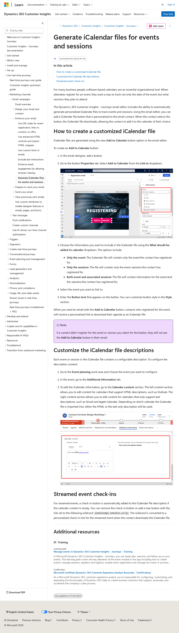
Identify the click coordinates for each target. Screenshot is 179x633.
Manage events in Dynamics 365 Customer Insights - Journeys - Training (93, 551)
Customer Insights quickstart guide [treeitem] (25, 87)
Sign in (171, 4)
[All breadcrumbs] (57, 26)
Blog (47, 620)
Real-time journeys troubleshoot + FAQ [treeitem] (27, 309)
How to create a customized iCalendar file (78, 71)
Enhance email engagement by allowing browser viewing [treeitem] (31, 168)
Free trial (168, 14)
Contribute (62, 620)
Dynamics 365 (70, 25)
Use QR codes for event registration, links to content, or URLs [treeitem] (30, 127)
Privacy (76, 620)
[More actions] (170, 26)
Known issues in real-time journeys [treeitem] (23, 300)
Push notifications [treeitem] (22, 220)
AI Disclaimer (11, 620)
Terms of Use (127, 620)
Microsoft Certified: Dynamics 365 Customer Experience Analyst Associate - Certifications (102, 572)
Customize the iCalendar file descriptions (77, 76)
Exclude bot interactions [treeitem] (31, 159)
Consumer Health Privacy (99, 620)
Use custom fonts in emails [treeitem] (28, 152)
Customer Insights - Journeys (120, 25)
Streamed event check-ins (70, 81)
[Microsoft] (6, 4)
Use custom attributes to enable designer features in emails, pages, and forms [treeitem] (29, 206)
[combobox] (23, 30)
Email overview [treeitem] (23, 104)
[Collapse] (42, 23)
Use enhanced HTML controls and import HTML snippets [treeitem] (29, 141)
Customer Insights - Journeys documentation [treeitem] (22, 48)
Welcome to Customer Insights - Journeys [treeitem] (24, 39)
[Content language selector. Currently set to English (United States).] (20, 612)
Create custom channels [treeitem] (25, 225)
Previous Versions (31, 620)
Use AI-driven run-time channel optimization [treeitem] (29, 232)
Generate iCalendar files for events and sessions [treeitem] (31, 180)
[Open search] (162, 5)
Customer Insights (91, 25)
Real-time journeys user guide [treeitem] (25, 80)
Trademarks (144, 620)
